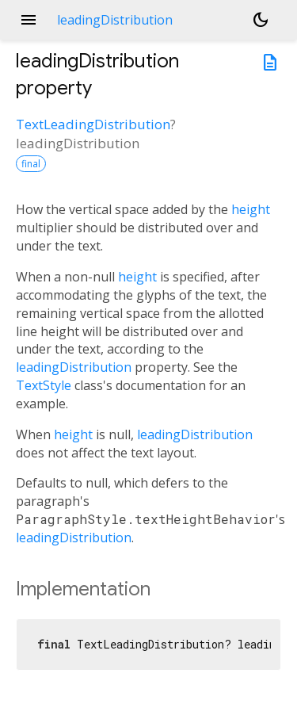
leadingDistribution (73, 367)
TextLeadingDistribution (93, 124)
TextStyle (43, 385)
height (250, 209)
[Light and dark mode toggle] (260, 20)
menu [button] (28, 19)
